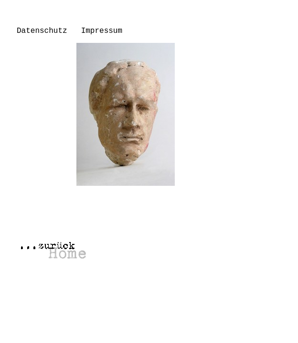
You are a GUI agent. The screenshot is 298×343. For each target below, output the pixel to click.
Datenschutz (42, 31)
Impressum (101, 31)
